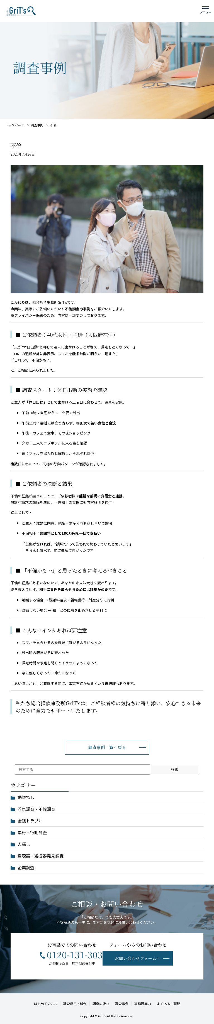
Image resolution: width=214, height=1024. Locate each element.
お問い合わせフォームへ (137, 958)
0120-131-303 (75, 954)
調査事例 (37, 125)
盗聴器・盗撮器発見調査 (41, 856)
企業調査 (26, 867)
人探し (24, 844)
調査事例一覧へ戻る (107, 747)
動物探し (26, 797)
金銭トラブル (30, 821)
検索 (174, 769)
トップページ (15, 125)
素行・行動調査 (32, 832)
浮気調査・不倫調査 (36, 809)
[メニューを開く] (205, 8)
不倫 (53, 125)
